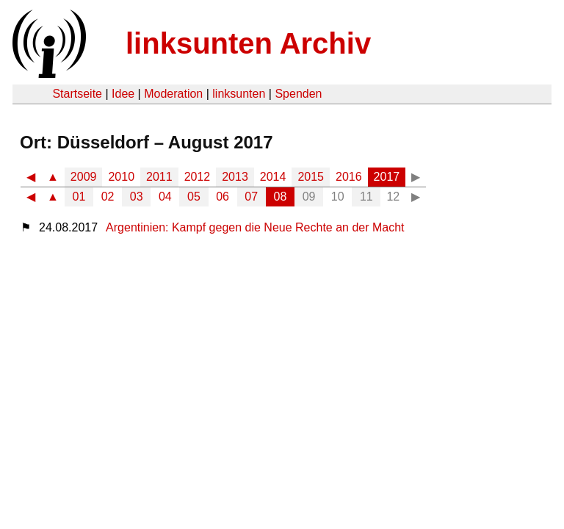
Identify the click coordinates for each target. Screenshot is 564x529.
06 (222, 196)
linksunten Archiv (248, 43)
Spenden (298, 93)
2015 (310, 176)
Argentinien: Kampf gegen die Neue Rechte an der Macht (255, 227)
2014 (273, 176)
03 (136, 196)
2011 (159, 176)
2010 (121, 176)
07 (251, 196)
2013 (235, 176)
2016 (349, 176)
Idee (123, 93)
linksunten (238, 93)
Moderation (173, 93)
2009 (83, 176)
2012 (197, 176)
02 (108, 196)
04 (165, 196)
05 (193, 196)
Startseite (77, 93)
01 (79, 196)
